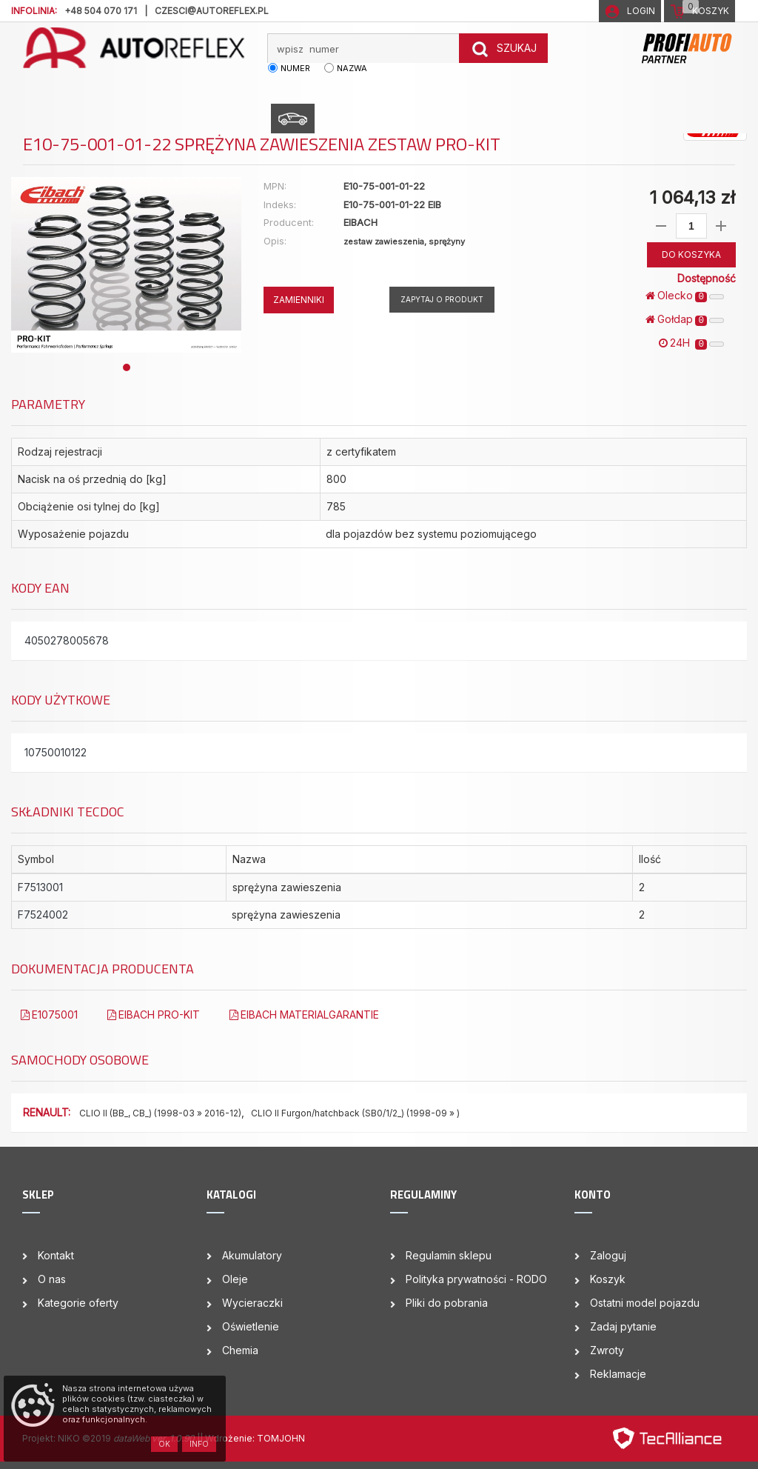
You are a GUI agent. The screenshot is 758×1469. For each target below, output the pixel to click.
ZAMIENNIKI (298, 299)
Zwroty (607, 1350)
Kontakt (56, 1255)
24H (691, 343)
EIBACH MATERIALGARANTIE (304, 1014)
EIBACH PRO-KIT (153, 1014)
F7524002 (43, 914)
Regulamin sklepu (449, 1255)
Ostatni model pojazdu (645, 1302)
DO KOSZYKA (691, 254)
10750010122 (55, 752)
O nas (52, 1279)
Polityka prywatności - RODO (476, 1279)
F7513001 (40, 887)
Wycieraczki (252, 1302)
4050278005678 (66, 640)
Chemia (240, 1350)
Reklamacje (618, 1374)
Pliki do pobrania (447, 1302)
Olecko (684, 295)
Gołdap (684, 319)
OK (164, 1443)
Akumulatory (252, 1255)
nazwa (352, 68)
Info (199, 1443)
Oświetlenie (250, 1326)
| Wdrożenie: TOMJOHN (252, 1438)
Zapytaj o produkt (441, 299)
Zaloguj (608, 1255)
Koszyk (607, 1279)
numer (295, 68)
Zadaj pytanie (623, 1326)
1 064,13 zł (692, 197)
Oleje (235, 1279)
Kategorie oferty (78, 1302)
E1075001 (49, 1014)
